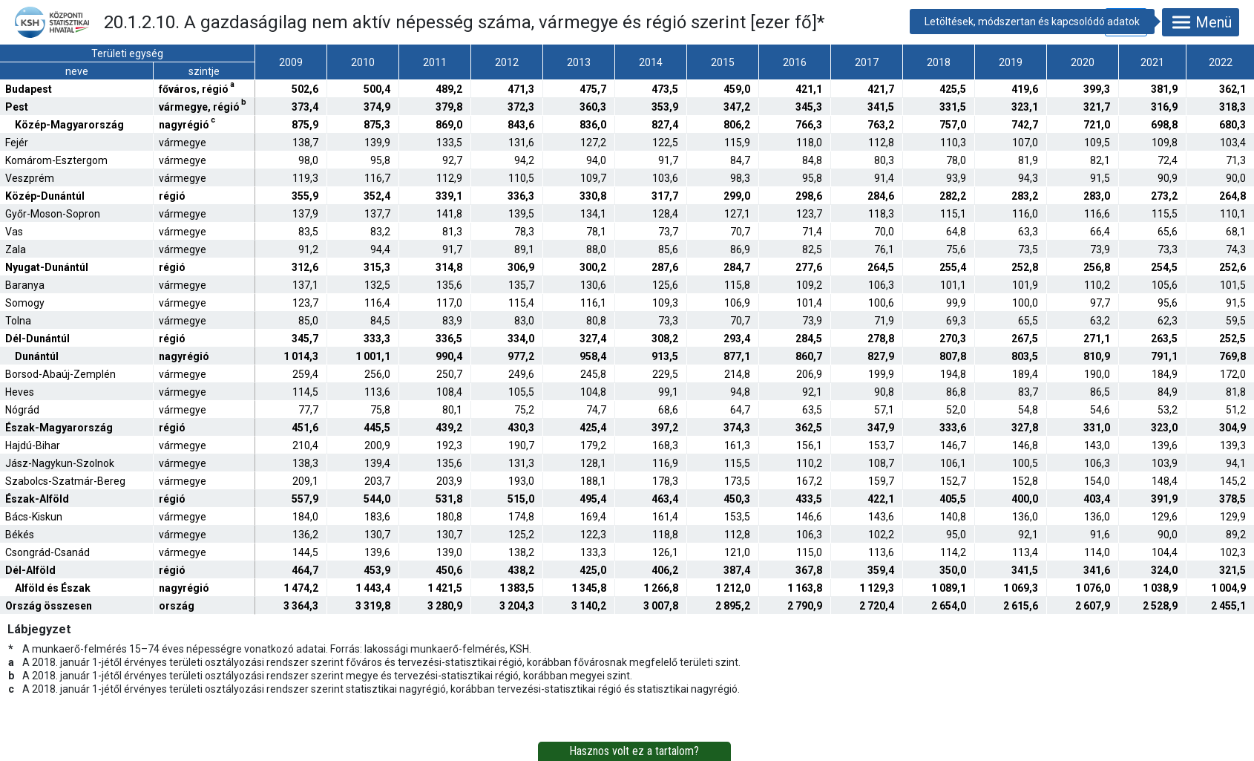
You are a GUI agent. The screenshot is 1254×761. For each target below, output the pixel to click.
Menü (1200, 22)
